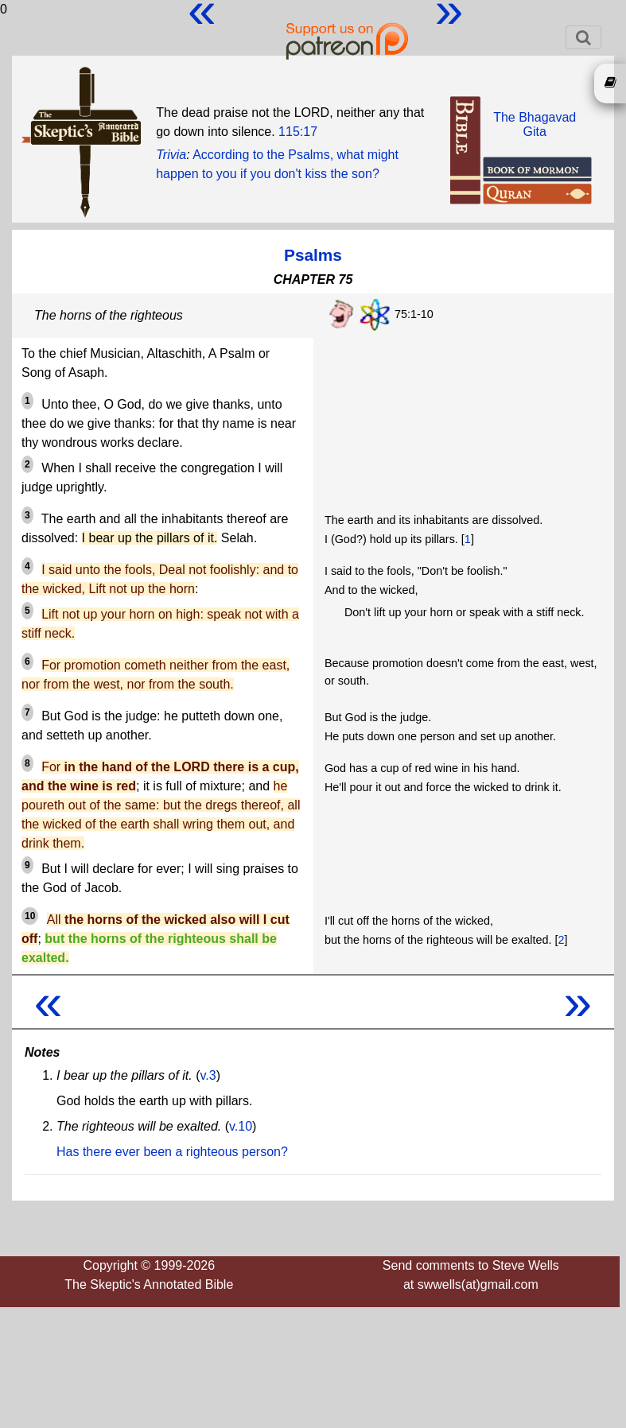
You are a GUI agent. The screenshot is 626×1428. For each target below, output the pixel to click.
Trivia (171, 154)
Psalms (313, 255)
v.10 (240, 1126)
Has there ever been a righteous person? (172, 1151)
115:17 (297, 131)
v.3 (208, 1075)
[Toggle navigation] (583, 37)
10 (30, 916)
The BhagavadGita (534, 124)
